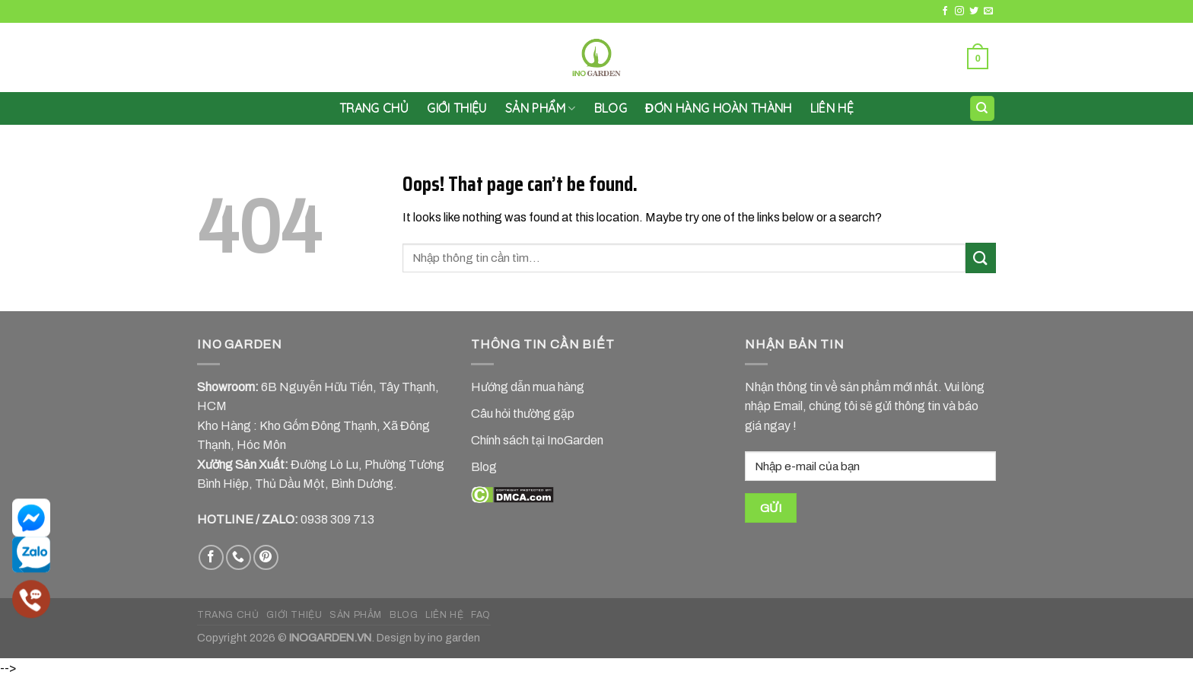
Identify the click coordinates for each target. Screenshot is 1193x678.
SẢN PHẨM (540, 108)
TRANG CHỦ (228, 615)
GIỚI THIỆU (457, 108)
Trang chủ (374, 108)
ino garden (454, 638)
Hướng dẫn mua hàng (527, 386)
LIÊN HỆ (832, 108)
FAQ (481, 615)
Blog (610, 108)
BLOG (404, 615)
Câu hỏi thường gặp (522, 413)
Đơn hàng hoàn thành (718, 108)
